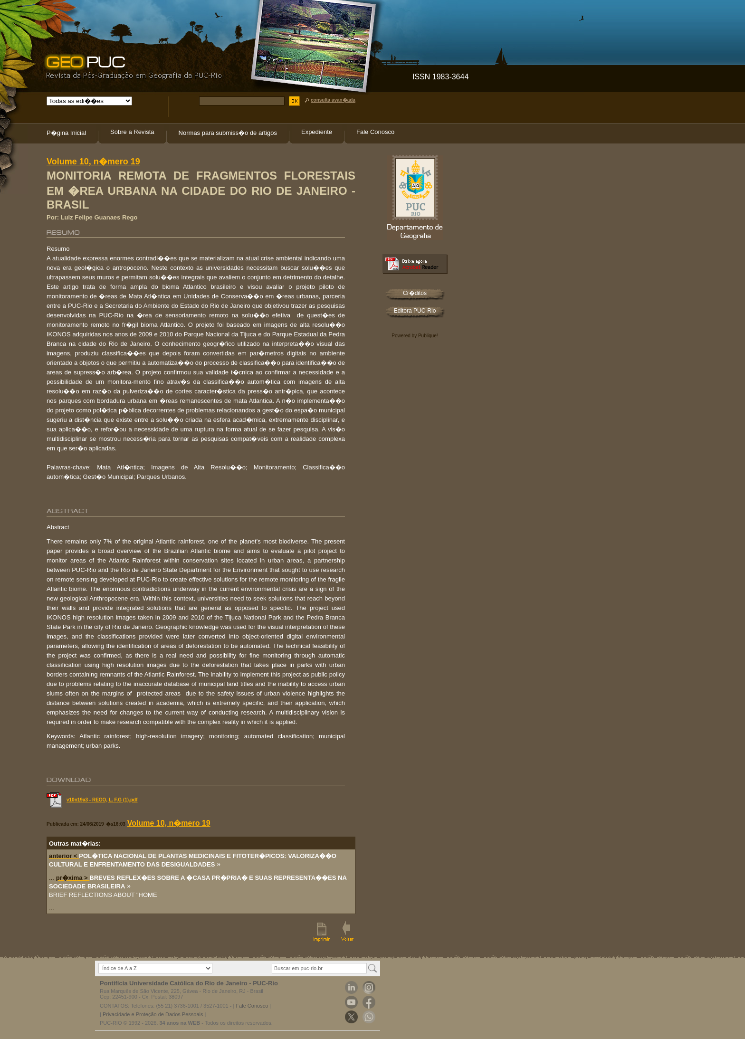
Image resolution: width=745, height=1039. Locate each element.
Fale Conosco (375, 131)
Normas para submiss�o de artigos (228, 132)
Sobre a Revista (132, 131)
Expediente (316, 131)
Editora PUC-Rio (415, 310)
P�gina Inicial (66, 132)
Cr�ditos (415, 293)
